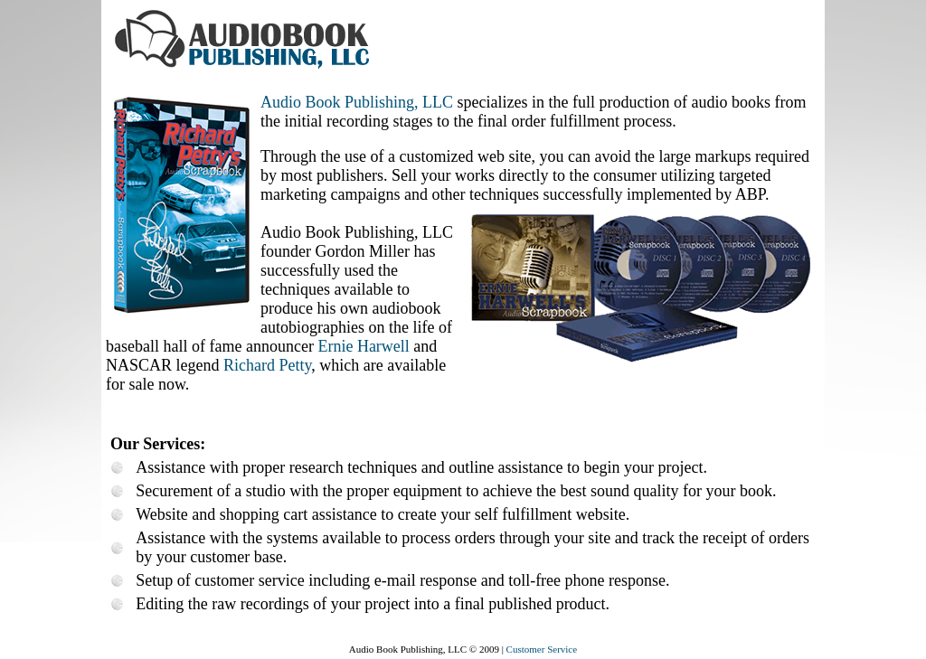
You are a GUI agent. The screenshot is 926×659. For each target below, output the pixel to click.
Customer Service (542, 649)
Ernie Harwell (363, 346)
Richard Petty (267, 365)
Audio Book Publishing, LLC (356, 102)
